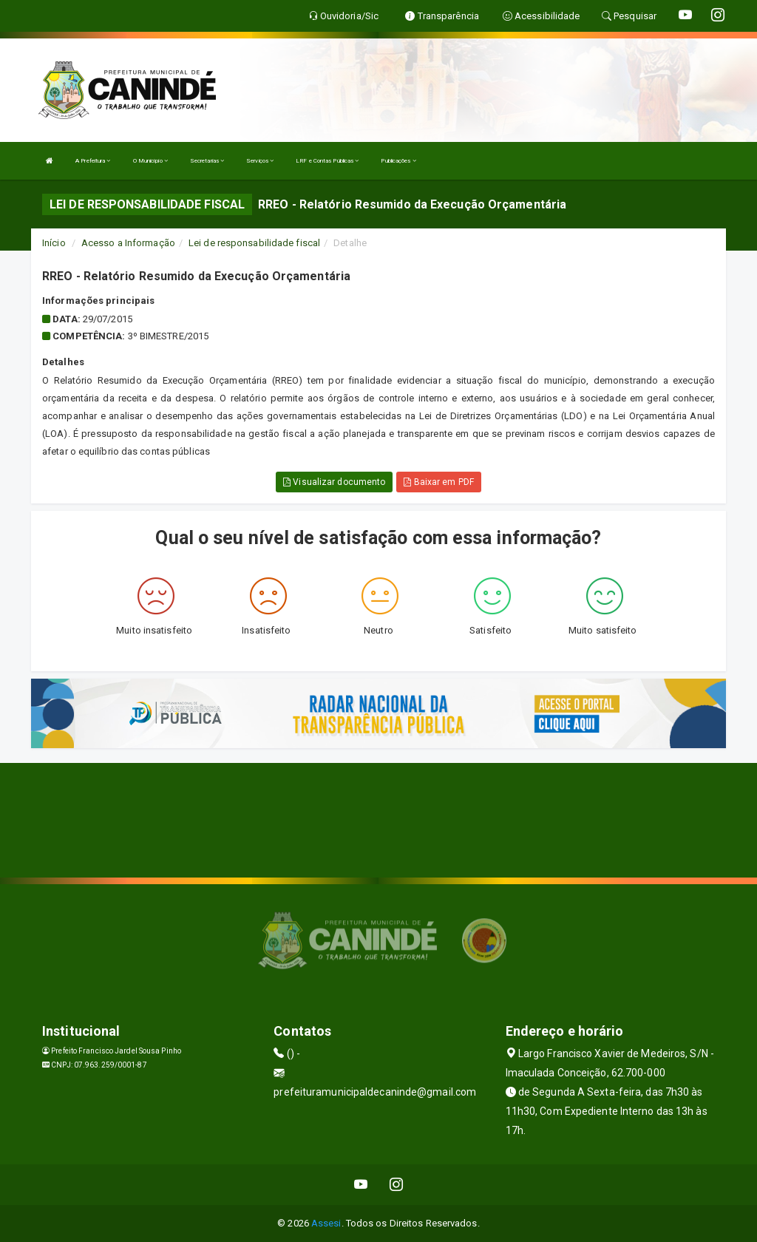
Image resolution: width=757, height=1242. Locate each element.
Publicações (398, 160)
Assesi (326, 1223)
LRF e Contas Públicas (327, 160)
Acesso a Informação (128, 242)
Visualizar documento (334, 482)
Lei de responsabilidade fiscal (254, 242)
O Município (150, 160)
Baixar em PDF (439, 482)
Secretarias (207, 160)
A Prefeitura (92, 160)
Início (54, 242)
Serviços (260, 160)
